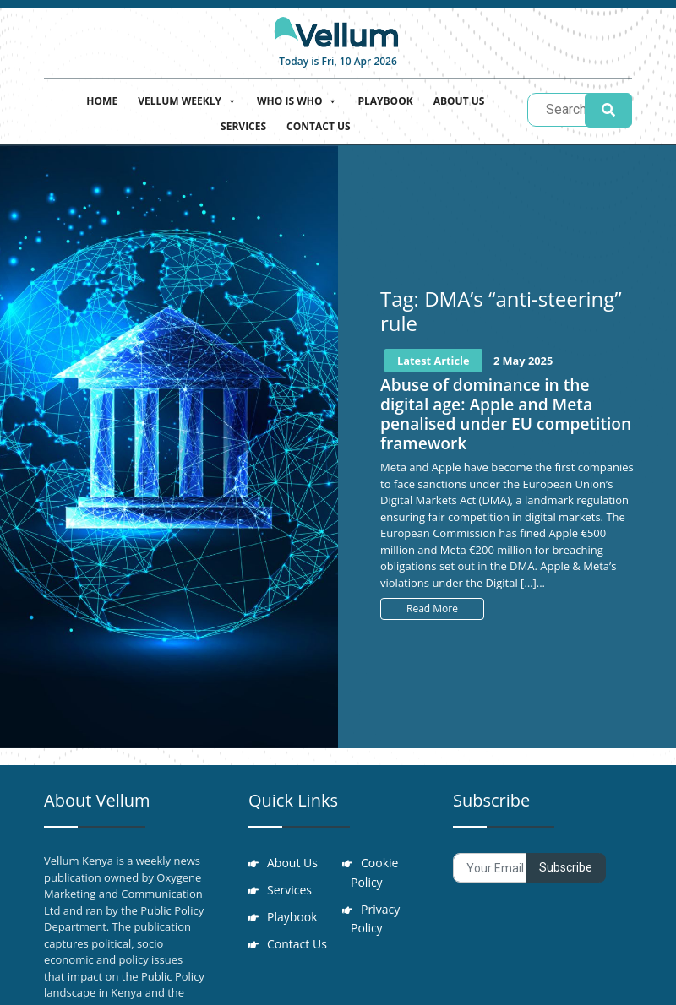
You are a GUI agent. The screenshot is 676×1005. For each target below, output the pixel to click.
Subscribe (565, 867)
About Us (459, 101)
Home (101, 101)
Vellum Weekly (187, 99)
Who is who (297, 99)
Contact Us (318, 126)
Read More (432, 608)
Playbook (384, 101)
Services (243, 126)
